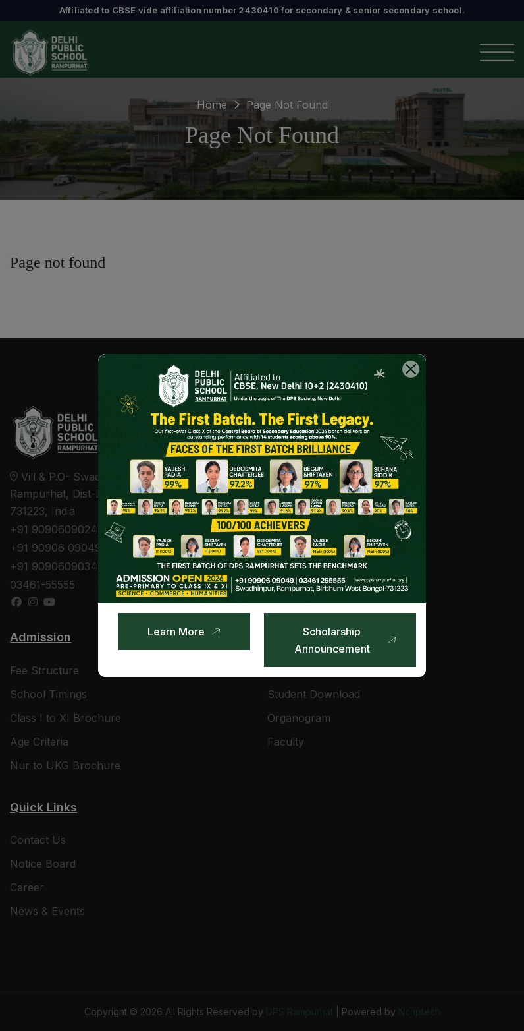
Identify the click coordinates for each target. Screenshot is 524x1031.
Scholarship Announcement (347, 640)
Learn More (185, 631)
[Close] (410, 369)
